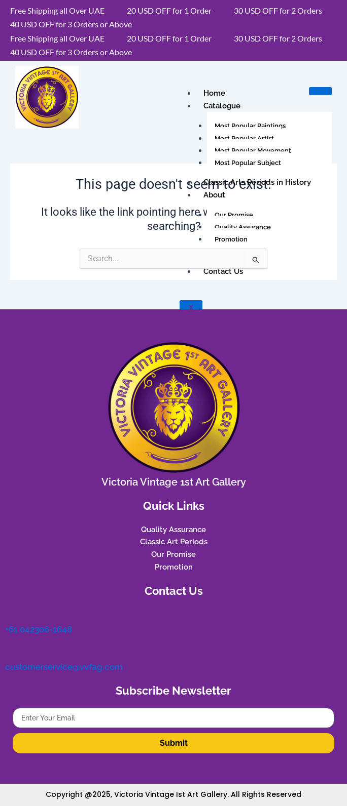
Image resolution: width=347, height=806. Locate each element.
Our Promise (234, 215)
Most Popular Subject (248, 163)
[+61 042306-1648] (11, 614)
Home (214, 93)
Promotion (231, 239)
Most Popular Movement (253, 150)
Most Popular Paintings (250, 126)
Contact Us (223, 271)
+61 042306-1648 (38, 629)
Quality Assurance (243, 227)
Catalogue (221, 105)
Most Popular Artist (244, 138)
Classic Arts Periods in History (257, 182)
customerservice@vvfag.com (64, 667)
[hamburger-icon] (320, 91)
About (214, 194)
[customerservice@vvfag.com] (11, 652)
